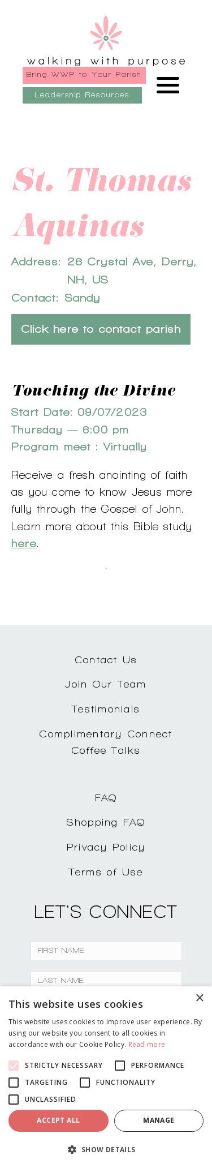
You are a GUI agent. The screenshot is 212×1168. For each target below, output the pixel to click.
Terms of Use (106, 871)
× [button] (199, 998)
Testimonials (106, 708)
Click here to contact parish (101, 329)
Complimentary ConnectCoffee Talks (105, 741)
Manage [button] (158, 1120)
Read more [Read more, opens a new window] (147, 1044)
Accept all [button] (58, 1120)
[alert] (106, 1077)
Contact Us (106, 659)
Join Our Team (105, 684)
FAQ (106, 797)
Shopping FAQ (106, 822)
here (24, 543)
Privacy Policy (106, 846)
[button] (106, 1149)
